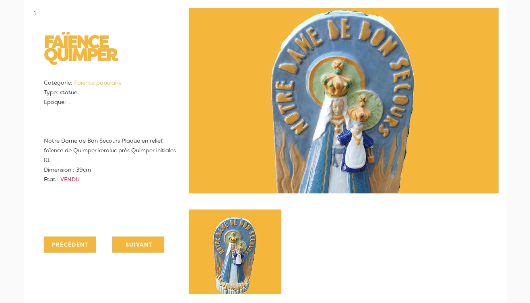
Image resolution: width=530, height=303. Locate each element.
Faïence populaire (98, 82)
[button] (102, 13)
